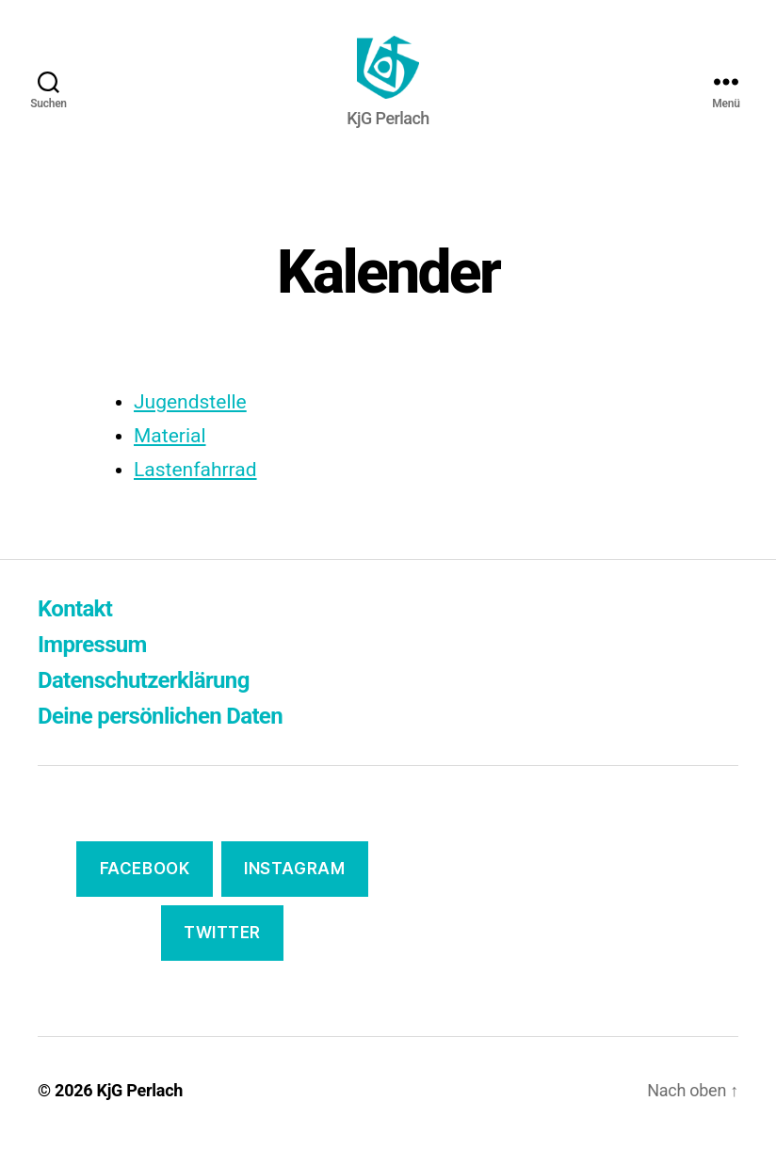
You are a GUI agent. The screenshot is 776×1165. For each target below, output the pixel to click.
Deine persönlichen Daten (160, 739)
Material (170, 457)
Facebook (145, 891)
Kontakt (75, 631)
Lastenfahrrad (195, 491)
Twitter (222, 954)
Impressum (92, 667)
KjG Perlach (140, 1112)
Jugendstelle (190, 423)
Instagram (294, 891)
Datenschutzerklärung (144, 703)
